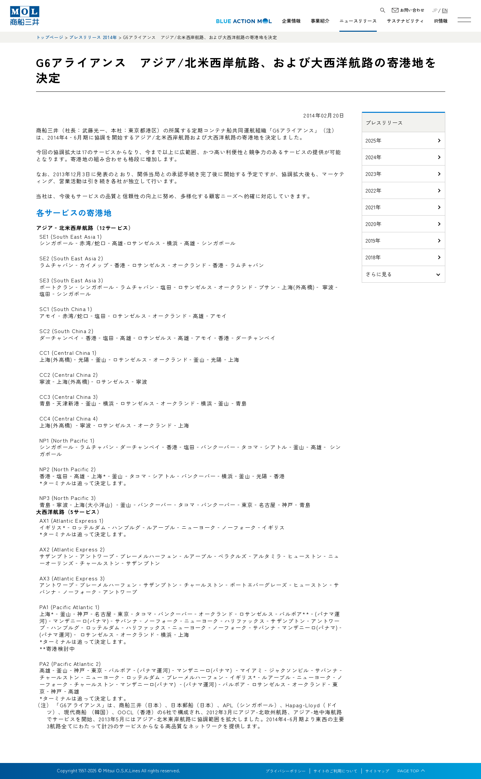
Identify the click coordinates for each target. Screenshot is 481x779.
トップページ (49, 37)
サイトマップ (377, 771)
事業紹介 (320, 20)
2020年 (373, 224)
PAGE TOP (408, 771)
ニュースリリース (358, 20)
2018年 (373, 257)
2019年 (372, 240)
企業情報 (291, 20)
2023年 (373, 174)
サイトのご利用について (335, 771)
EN (445, 10)
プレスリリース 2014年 (93, 37)
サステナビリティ (405, 20)
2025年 (373, 140)
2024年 (373, 157)
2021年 (373, 207)
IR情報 (441, 20)
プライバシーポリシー (286, 771)
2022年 (373, 190)
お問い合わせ (412, 10)
